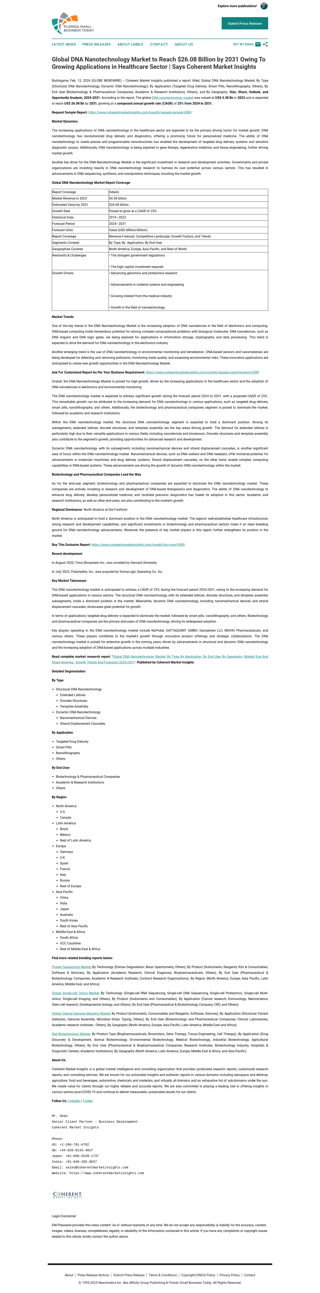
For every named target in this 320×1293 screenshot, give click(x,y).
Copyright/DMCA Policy (198, 1275)
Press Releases (96, 44)
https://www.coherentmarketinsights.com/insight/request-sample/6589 (139, 112)
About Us (184, 44)
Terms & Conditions (163, 1275)
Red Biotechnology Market (71, 1034)
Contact (159, 44)
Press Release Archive (93, 1275)
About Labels (130, 44)
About (69, 1275)
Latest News (64, 44)
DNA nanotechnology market (172, 98)
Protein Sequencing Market (71, 967)
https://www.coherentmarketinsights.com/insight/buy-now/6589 (138, 545)
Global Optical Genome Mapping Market (81, 1013)
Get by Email (247, 44)
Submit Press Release (128, 1275)
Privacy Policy (230, 1275)
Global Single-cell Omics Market (75, 993)
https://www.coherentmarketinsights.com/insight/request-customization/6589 (202, 372)
